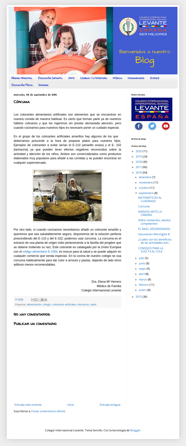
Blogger (135, 430)
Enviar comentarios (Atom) (48, 411)
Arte (71, 78)
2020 (139, 151)
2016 (139, 172)
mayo (143, 269)
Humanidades (136, 78)
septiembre (146, 193)
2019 (139, 156)
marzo (143, 279)
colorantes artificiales (64, 304)
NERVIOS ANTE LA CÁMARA (150, 213)
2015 (139, 297)
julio (142, 258)
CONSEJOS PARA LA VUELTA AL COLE (150, 249)
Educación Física (22, 85)
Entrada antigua (110, 405)
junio (142, 263)
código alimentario (35, 251)
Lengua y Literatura (93, 78)
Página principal (21, 78)
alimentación (34, 304)
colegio (47, 304)
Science (154, 78)
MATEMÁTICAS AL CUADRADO (150, 199)
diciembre (145, 177)
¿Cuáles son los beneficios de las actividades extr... (154, 241)
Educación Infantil (50, 78)
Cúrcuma (144, 206)
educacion (83, 304)
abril (142, 274)
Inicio (70, 405)
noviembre (146, 182)
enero (143, 290)
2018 (139, 162)
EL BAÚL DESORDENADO (154, 229)
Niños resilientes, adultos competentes (154, 221)
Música (117, 78)
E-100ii (52, 251)
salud (93, 304)
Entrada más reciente (28, 405)
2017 (139, 167)
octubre (144, 188)
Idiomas (43, 85)
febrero (144, 285)
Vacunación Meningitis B (154, 234)
